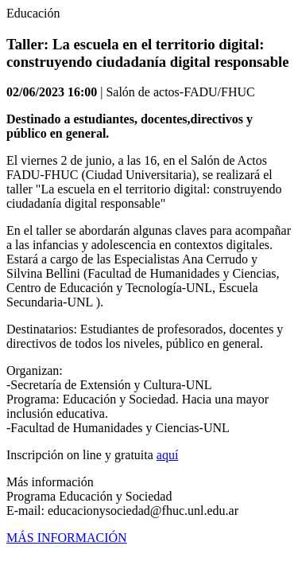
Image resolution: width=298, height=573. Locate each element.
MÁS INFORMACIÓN (66, 537)
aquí (168, 455)
